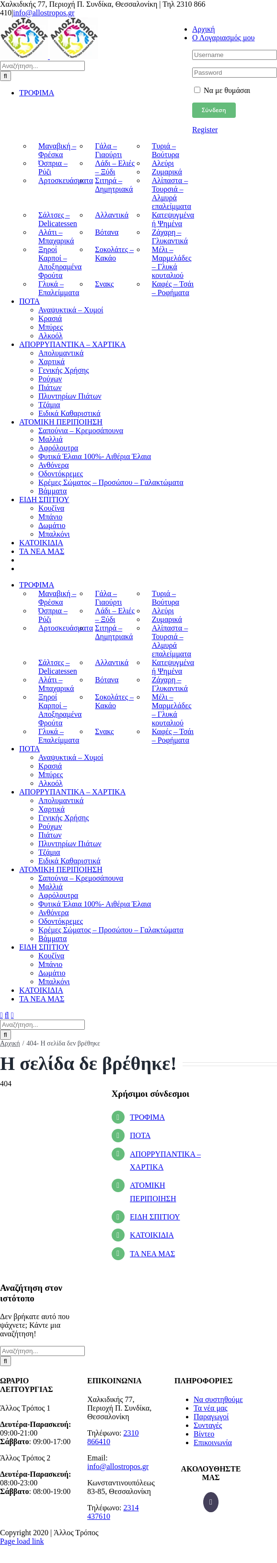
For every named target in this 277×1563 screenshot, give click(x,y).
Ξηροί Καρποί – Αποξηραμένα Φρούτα (59, 262)
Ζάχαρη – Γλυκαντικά (170, 236)
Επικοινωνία (213, 1442)
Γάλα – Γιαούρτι (108, 150)
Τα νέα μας (211, 1408)
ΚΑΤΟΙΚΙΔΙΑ (152, 1235)
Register (205, 130)
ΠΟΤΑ (140, 1135)
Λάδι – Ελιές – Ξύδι (115, 167)
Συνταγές (208, 1425)
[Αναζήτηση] (5, 76)
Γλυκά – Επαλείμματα (58, 288)
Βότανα (106, 232)
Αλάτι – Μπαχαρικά (56, 236)
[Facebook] (211, 1502)
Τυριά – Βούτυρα (165, 150)
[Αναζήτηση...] (42, 66)
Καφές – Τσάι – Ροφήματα (173, 288)
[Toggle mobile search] (7, 1015)
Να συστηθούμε (218, 1399)
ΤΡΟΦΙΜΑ (147, 1117)
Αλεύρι (163, 163)
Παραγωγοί (211, 1417)
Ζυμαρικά (167, 172)
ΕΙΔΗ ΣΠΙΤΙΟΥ (155, 1217)
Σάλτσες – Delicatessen (57, 219)
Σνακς (104, 284)
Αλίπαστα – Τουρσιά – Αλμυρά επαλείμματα (171, 193)
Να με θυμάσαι (222, 90)
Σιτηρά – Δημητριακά (114, 184)
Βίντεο (204, 1434)
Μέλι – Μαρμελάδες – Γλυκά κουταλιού (172, 262)
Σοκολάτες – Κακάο (114, 253)
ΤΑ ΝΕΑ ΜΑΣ (152, 1254)
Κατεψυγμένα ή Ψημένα (173, 219)
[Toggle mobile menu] (1, 1015)
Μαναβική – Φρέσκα (57, 150)
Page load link (22, 1541)
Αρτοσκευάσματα (65, 180)
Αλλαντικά (111, 215)
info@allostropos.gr (43, 13)
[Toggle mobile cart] (12, 1015)
